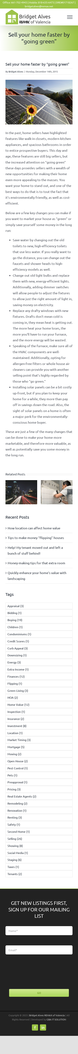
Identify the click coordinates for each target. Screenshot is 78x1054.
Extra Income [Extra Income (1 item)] (18, 669)
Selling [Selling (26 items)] (14, 838)
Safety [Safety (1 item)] (13, 824)
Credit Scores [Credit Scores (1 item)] (18, 641)
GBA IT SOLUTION (56, 1019)
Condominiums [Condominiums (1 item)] (19, 634)
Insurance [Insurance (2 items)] (15, 718)
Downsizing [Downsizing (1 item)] (17, 655)
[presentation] (33, 972)
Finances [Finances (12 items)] (16, 676)
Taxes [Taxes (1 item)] (13, 867)
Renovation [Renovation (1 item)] (16, 810)
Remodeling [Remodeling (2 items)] (17, 803)
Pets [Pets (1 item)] (12, 775)
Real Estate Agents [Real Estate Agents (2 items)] (21, 796)
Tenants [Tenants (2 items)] (14, 874)
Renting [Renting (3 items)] (14, 817)
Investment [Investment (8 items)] (16, 726)
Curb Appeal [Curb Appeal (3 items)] (17, 648)
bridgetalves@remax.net (39, 6)
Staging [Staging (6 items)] (14, 859)
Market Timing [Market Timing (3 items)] (19, 740)
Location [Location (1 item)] (15, 733)
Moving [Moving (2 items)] (14, 754)
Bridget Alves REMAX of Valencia (47, 1015)
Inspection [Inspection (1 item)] (16, 711)
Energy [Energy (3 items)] (14, 662)
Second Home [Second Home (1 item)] (18, 831)
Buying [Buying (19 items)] (14, 620)
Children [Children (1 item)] (15, 627)
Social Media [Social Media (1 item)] (17, 853)
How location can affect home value (34, 528)
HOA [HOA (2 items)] (12, 697)
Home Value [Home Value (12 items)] (18, 704)
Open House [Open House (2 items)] (17, 761)
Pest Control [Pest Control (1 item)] (17, 768)
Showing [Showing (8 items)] (15, 845)
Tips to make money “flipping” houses (36, 538)
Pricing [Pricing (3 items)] (14, 789)
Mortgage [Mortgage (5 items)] (15, 747)
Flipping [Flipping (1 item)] (14, 683)
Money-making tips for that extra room (36, 563)
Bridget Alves (16, 71)
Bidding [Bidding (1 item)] (14, 613)
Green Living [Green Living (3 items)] (17, 690)
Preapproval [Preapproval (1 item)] (17, 782)
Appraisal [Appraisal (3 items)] (15, 606)
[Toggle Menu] (69, 17)
